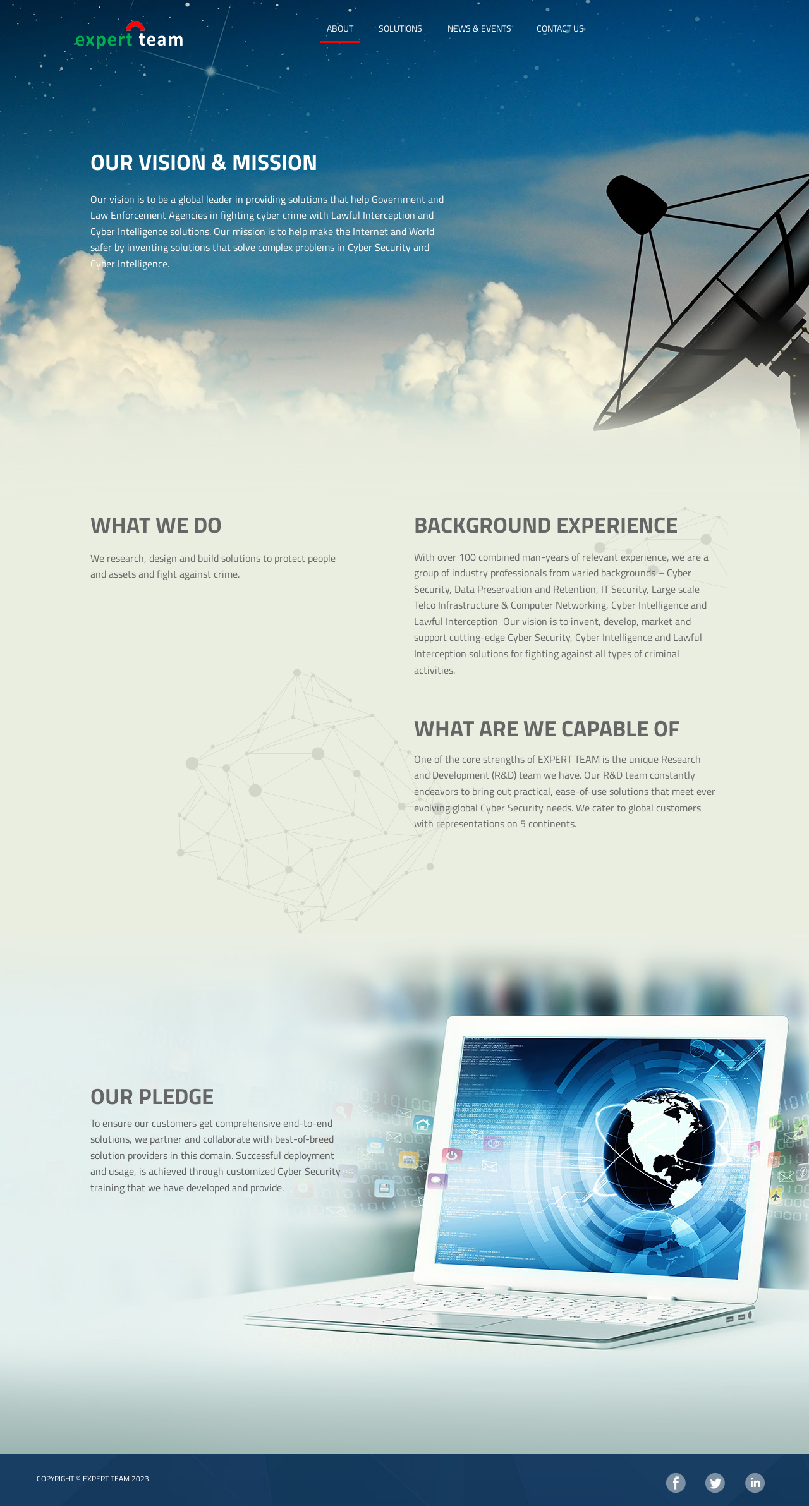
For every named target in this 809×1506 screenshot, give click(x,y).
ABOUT (340, 28)
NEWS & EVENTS (479, 28)
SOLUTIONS (400, 28)
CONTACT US (560, 28)
